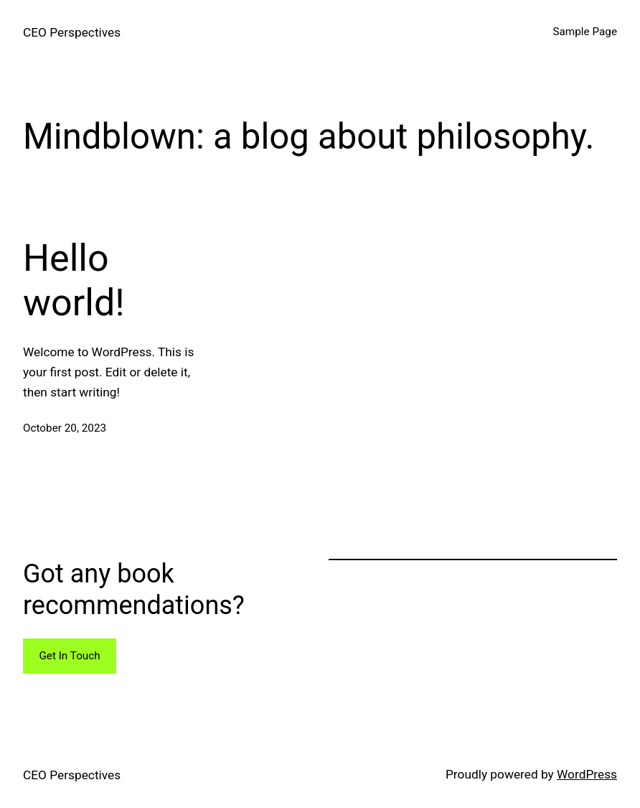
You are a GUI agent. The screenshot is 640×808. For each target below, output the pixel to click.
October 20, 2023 (64, 428)
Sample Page (584, 31)
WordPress (587, 774)
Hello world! (74, 280)
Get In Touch (69, 655)
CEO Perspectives (72, 32)
